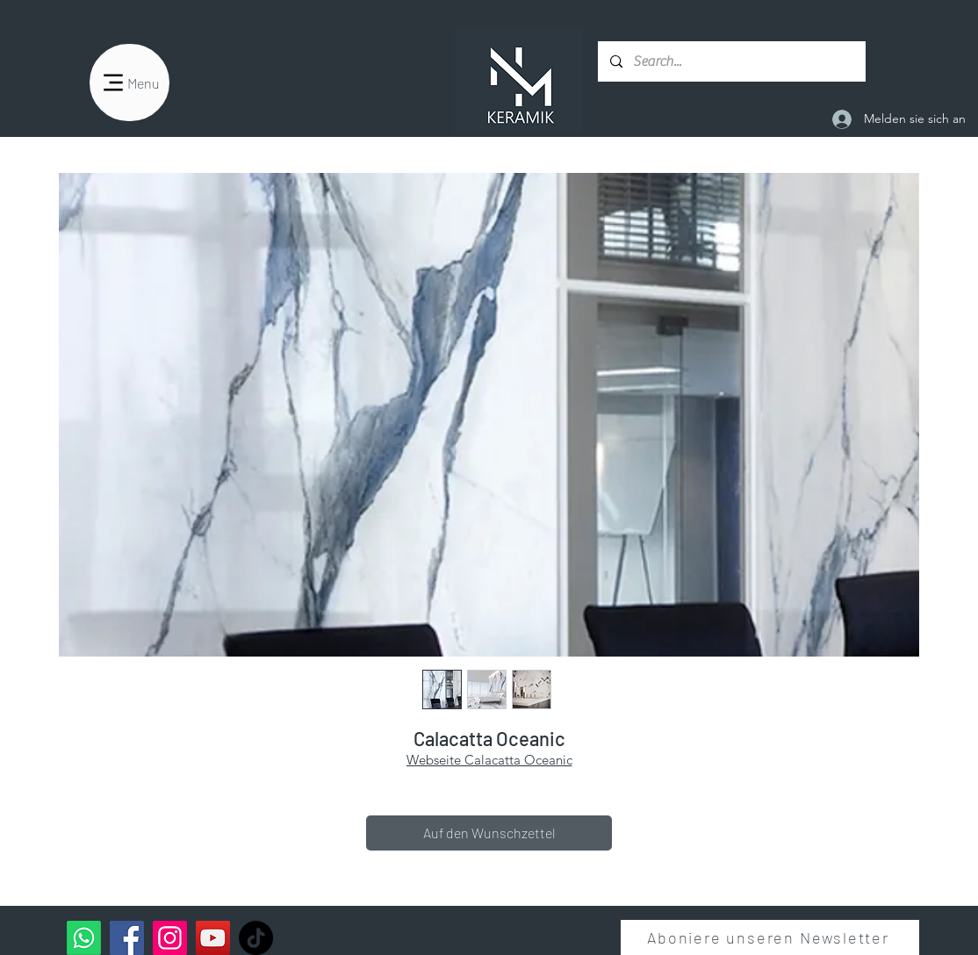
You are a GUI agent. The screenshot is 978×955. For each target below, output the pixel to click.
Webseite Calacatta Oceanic (489, 759)
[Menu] (129, 82)
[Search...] (731, 61)
